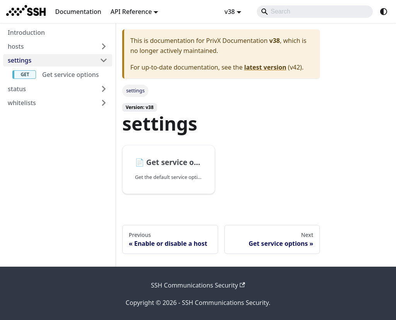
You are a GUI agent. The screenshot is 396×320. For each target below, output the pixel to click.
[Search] (315, 11)
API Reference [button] (131, 11)
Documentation (78, 11)
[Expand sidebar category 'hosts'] (103, 46)
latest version (265, 67)
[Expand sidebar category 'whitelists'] (103, 103)
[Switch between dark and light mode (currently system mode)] (383, 11)
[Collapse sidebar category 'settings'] (103, 60)
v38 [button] (229, 11)
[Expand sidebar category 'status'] (103, 89)
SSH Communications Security (198, 285)
